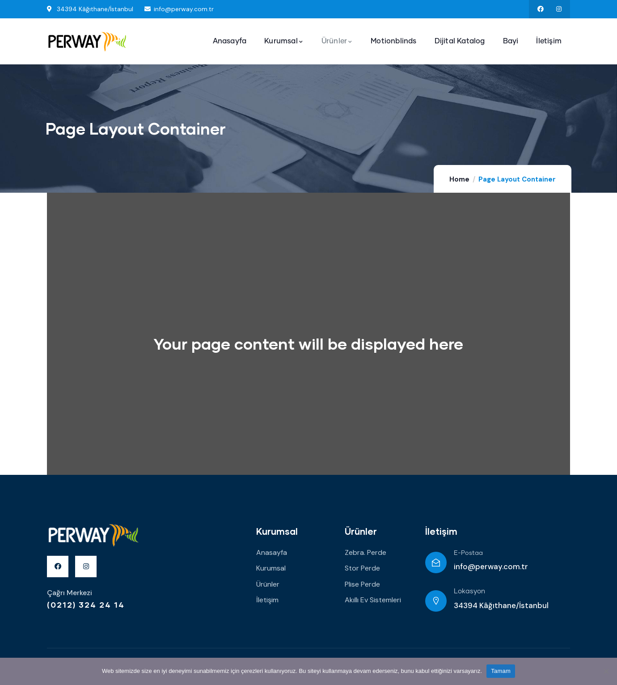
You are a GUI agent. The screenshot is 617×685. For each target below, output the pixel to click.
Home (459, 179)
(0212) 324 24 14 (86, 604)
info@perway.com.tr (491, 566)
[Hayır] (605, 671)
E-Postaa (468, 553)
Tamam (501, 671)
